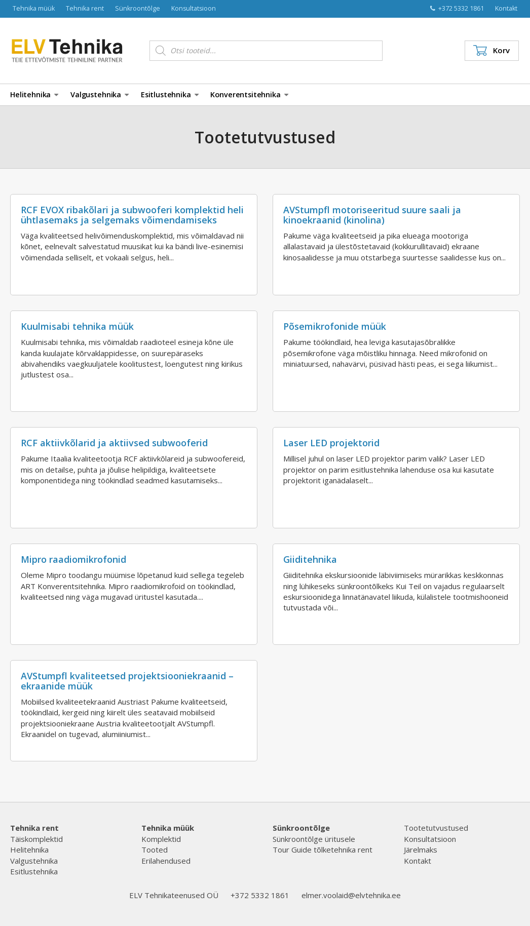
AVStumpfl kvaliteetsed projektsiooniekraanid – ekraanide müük (127, 681)
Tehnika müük (34, 8)
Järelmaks (420, 849)
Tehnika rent (85, 8)
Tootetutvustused (436, 828)
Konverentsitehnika (249, 94)
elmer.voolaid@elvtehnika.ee (351, 895)
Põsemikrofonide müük (334, 326)
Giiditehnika (310, 559)
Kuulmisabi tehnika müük (77, 326)
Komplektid (161, 839)
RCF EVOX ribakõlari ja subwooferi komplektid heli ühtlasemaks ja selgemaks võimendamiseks (132, 215)
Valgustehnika (99, 94)
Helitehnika (34, 94)
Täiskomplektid (36, 839)
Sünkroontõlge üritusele (314, 839)
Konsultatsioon (193, 8)
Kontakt (506, 8)
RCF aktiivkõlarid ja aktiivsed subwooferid (114, 443)
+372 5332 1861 (457, 8)
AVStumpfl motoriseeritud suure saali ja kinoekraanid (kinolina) (372, 215)
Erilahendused (166, 861)
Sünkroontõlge (137, 8)
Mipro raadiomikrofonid (73, 559)
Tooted (154, 849)
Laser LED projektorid (331, 443)
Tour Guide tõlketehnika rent (322, 849)
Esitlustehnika (170, 94)
